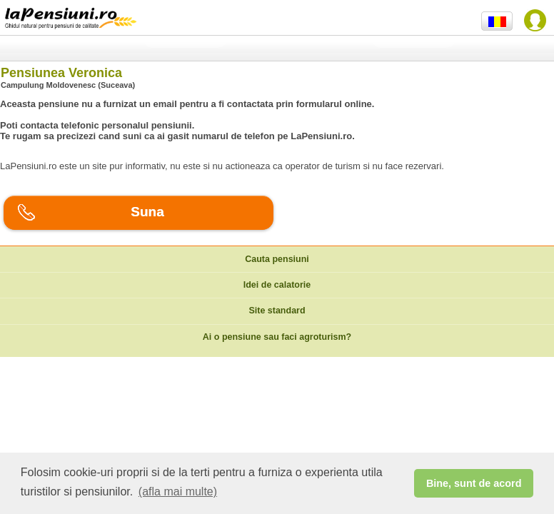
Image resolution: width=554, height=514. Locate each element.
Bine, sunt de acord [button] (474, 483)
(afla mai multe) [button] (177, 491)
